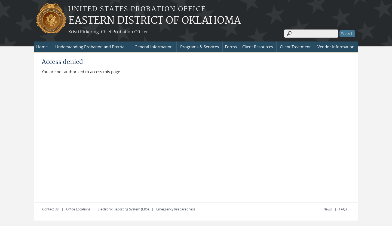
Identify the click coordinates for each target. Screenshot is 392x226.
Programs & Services (199, 46)
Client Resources (257, 46)
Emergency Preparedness (175, 209)
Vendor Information (335, 46)
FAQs (343, 209)
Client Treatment (295, 46)
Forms (231, 46)
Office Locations (78, 209)
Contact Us (50, 209)
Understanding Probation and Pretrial (90, 46)
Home (42, 46)
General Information (153, 46)
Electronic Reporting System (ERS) (123, 209)
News (327, 209)
